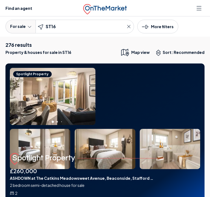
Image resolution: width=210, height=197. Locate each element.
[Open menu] (200, 8)
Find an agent (18, 8)
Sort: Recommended (181, 53)
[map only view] (135, 52)
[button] (158, 26)
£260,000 (23, 170)
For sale (20, 26)
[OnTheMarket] (105, 8)
